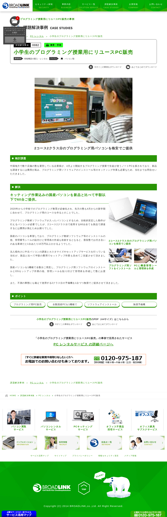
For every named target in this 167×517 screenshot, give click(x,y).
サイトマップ (60, 456)
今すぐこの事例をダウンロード (108, 67)
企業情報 (133, 5)
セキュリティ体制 (44, 5)
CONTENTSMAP (19, 514)
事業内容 (66, 5)
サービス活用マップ (39, 456)
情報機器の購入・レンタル (36, 59)
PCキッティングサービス (83, 420)
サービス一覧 (89, 5)
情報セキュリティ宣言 (108, 456)
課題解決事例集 (27, 395)
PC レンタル (37, 36)
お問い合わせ (156, 5)
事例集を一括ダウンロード (14, 39)
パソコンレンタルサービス (51, 420)
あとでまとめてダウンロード (144, 67)
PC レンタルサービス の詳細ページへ (83, 344)
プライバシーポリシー (82, 456)
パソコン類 (69, 59)
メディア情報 (130, 456)
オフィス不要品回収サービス (115, 420)
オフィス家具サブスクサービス (147, 420)
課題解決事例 (111, 5)
